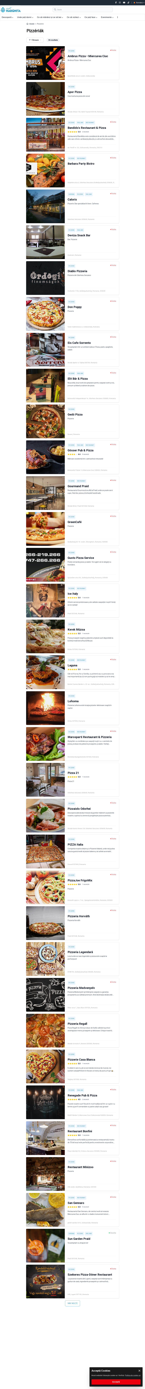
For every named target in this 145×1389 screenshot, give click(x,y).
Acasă (31, 24)
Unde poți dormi (25, 17)
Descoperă (7, 17)
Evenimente (107, 17)
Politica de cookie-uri (133, 1375)
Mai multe (72, 1303)
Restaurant (90, 122)
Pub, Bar (80, 122)
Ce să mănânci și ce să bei (50, 17)
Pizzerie (71, 51)
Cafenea (71, 194)
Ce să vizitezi (74, 17)
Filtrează (35, 40)
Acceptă (116, 1382)
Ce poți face (91, 17)
